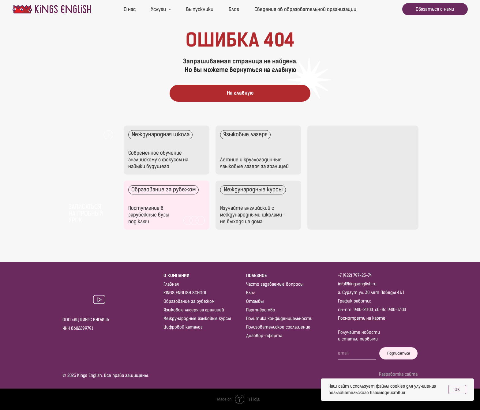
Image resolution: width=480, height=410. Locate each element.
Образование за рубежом (189, 301)
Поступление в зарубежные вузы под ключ (148, 214)
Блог (234, 9)
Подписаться (398, 353)
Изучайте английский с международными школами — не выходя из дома (253, 214)
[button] (435, 9)
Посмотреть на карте (361, 318)
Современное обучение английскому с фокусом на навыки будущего (158, 159)
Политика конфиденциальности (279, 318)
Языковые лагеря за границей (193, 310)
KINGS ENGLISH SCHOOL (185, 292)
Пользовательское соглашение (278, 327)
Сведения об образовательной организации (305, 9)
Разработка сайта (398, 374)
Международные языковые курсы (197, 318)
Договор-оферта (264, 335)
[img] (258, 150)
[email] (357, 353)
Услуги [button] (159, 9)
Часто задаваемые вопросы (274, 284)
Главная (171, 284)
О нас (130, 9)
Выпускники (199, 9)
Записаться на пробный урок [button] (86, 213)
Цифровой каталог (183, 327)
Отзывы (255, 301)
